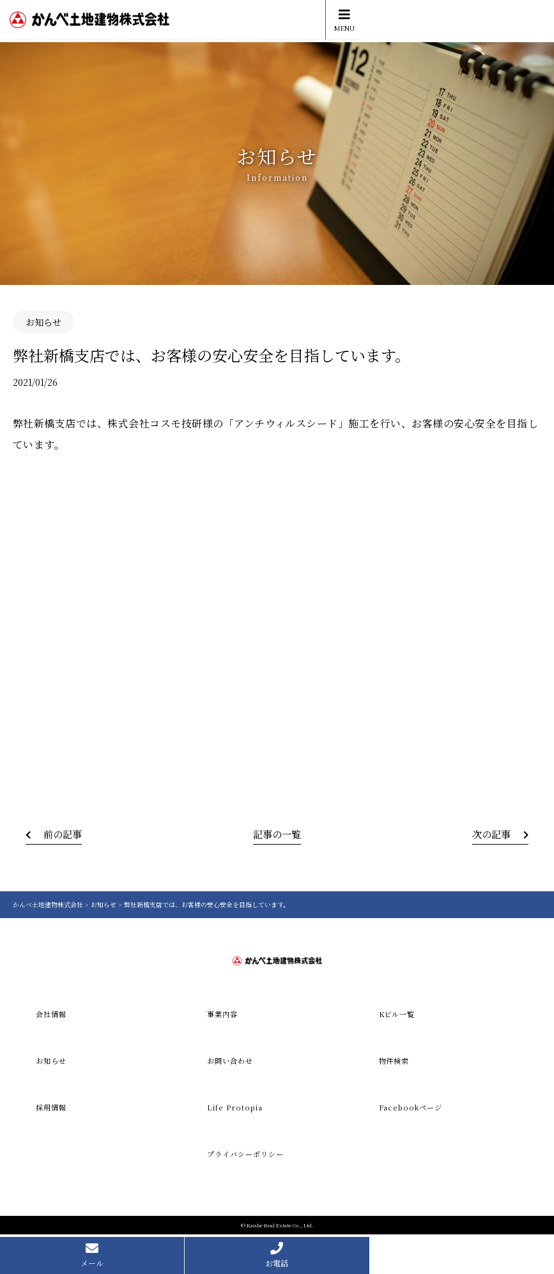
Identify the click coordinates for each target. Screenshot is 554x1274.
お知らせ (52, 1061)
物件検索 (395, 1061)
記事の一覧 (277, 834)
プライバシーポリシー (248, 1156)
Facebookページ (412, 1108)
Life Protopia (235, 1108)
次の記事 (489, 834)
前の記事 (64, 834)
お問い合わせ (232, 1061)
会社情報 (52, 1014)
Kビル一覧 (399, 1014)
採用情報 (52, 1108)
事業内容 (223, 1014)
